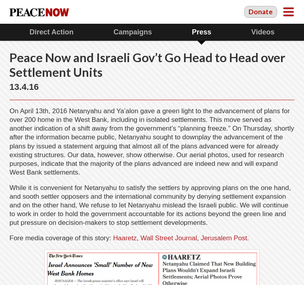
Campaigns (133, 32)
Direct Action (51, 32)
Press (201, 32)
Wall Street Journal (169, 238)
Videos (263, 32)
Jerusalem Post (224, 238)
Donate (261, 12)
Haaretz (125, 238)
